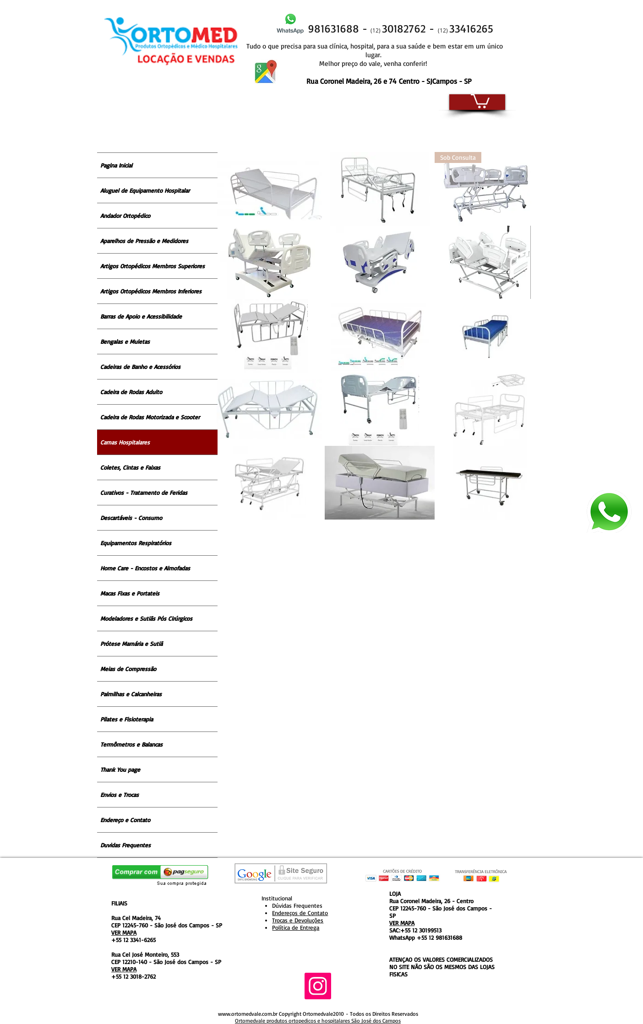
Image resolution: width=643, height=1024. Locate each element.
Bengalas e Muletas (125, 341)
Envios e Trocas (119, 794)
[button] (480, 100)
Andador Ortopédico (125, 215)
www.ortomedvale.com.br (248, 1013)
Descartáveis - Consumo (131, 517)
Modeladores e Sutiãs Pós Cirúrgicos (146, 618)
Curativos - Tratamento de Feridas (143, 492)
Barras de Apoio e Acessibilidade (141, 316)
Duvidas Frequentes (125, 845)
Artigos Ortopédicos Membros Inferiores (151, 291)
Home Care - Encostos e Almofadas (145, 568)
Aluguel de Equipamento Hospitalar (145, 190)
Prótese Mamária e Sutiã (131, 643)
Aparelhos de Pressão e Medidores (144, 240)
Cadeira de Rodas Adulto (131, 392)
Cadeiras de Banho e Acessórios (140, 366)
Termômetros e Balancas (131, 744)
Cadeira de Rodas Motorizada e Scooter (150, 417)
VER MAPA (123, 932)
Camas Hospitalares (125, 442)
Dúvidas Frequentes (297, 905)
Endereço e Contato (125, 820)
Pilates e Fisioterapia (126, 719)
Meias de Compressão (128, 668)
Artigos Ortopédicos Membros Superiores (152, 266)
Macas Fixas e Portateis (129, 593)
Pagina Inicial (116, 165)
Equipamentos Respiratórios (135, 543)
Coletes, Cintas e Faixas (130, 467)
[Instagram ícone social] (318, 986)
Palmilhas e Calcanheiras (131, 694)
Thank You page (120, 769)
